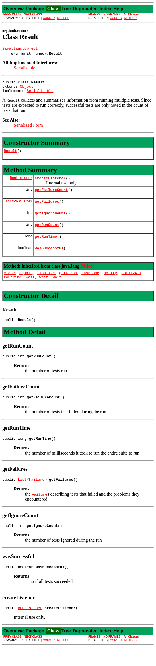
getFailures (47, 208)
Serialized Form (28, 128)
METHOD (63, 18)
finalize (46, 283)
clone (9, 283)
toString (12, 288)
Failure (23, 207)
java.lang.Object (20, 49)
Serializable (24, 68)
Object (26, 88)
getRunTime (46, 245)
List (10, 207)
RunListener (21, 182)
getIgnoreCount (50, 220)
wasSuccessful (49, 258)
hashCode (90, 283)
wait (30, 288)
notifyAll (131, 283)
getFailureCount (51, 195)
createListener (50, 183)
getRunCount (47, 233)
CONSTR (49, 18)
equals (26, 283)
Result (10, 154)
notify (110, 283)
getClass (68, 283)
